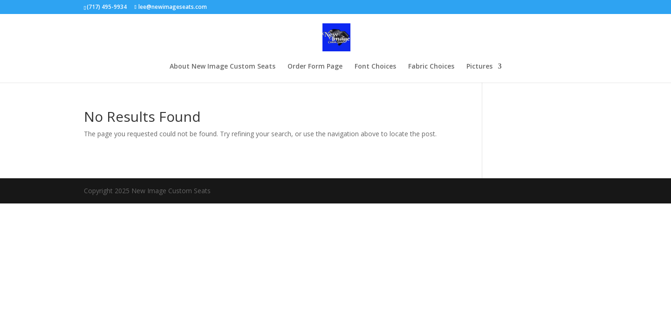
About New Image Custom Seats (222, 66)
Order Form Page (315, 66)
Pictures (479, 66)
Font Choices (375, 66)
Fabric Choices (431, 66)
